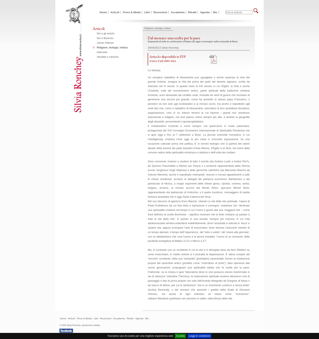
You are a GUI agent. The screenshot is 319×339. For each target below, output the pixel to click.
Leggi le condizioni (199, 335)
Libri (147, 12)
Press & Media (132, 12)
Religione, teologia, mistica (112, 47)
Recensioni (160, 12)
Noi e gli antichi (106, 33)
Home (103, 12)
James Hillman (105, 42)
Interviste (102, 52)
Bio (215, 12)
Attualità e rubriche (108, 56)
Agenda (205, 12)
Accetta (180, 335)
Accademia (178, 12)
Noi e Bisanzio (105, 38)
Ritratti (192, 12)
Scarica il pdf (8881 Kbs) (163, 61)
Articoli (114, 12)
